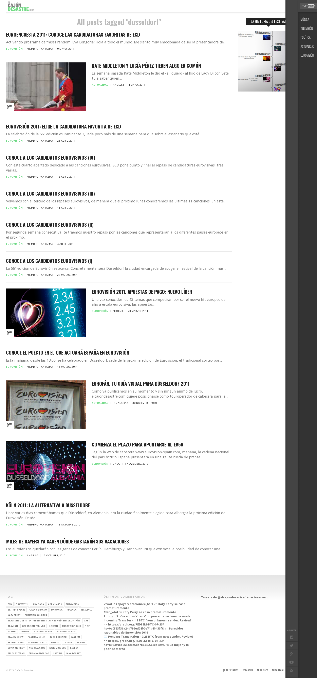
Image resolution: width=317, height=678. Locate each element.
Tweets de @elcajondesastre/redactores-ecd (234, 597)
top (87, 626)
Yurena (12, 631)
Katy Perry (14, 615)
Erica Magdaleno (39, 653)
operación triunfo (33, 626)
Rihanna (71, 609)
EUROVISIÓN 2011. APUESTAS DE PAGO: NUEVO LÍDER (142, 291)
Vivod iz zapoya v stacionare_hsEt (128, 604)
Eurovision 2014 (66, 631)
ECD (10, 604)
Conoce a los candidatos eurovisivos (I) (49, 261)
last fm (75, 637)
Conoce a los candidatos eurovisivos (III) (50, 193)
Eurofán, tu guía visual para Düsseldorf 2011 (141, 383)
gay (86, 620)
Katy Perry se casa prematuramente (149, 612)
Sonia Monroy (16, 647)
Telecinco (87, 609)
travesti (13, 626)
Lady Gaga (38, 604)
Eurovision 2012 (37, 642)
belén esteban (16, 653)
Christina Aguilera (36, 615)
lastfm (57, 653)
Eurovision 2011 (71, 626)
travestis (21, 604)
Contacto (293, 670)
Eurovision (72, 604)
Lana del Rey (73, 653)
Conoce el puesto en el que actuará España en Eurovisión (67, 352)
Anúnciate (262, 670)
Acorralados (37, 647)
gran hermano (38, 609)
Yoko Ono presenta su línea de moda (163, 616)
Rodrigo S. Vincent (117, 616)
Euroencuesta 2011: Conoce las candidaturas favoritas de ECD (73, 34)
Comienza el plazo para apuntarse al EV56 (137, 444)
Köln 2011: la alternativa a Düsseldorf (48, 505)
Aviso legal (278, 670)
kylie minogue (57, 647)
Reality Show (15, 637)
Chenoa (68, 642)
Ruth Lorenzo (58, 637)
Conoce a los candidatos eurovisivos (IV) (50, 157)
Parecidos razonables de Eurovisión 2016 (144, 630)
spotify (24, 631)
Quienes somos (230, 670)
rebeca (74, 647)
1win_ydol (111, 612)
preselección (15, 642)
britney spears (16, 609)
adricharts (55, 604)
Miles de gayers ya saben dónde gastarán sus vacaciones (67, 541)
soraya (55, 642)
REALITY (81, 642)
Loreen (53, 626)
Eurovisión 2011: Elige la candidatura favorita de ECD (63, 126)
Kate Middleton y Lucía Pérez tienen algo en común (146, 65)
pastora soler (36, 637)
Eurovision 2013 (43, 631)
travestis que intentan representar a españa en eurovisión (44, 620)
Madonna (56, 609)
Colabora (247, 670)
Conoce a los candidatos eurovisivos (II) (50, 224)
